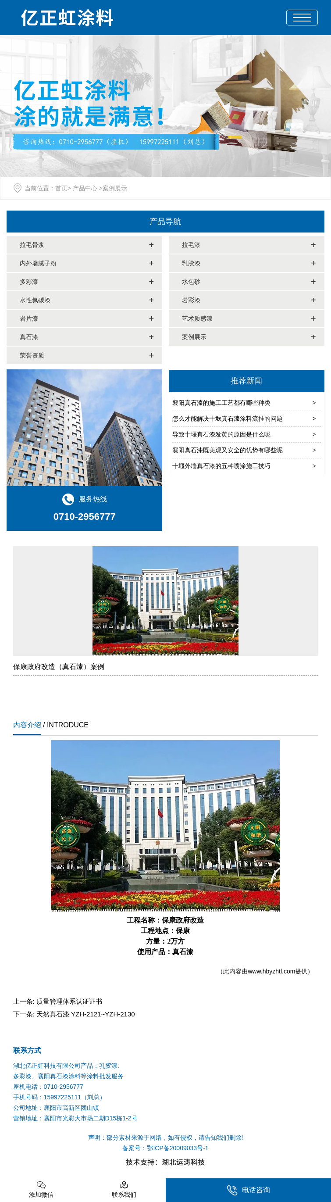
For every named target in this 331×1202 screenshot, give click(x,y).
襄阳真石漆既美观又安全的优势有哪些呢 (227, 450)
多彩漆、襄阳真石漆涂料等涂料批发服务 (68, 1076)
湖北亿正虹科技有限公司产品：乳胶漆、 (68, 1065)
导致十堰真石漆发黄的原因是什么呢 (221, 434)
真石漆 (29, 336)
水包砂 (191, 281)
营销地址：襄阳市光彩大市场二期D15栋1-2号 (75, 1118)
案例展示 (194, 336)
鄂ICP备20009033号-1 (177, 1148)
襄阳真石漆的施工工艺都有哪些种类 (221, 402)
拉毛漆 (191, 244)
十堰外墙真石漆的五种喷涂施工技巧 (221, 465)
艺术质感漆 (197, 318)
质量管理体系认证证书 (69, 1001)
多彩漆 (29, 281)
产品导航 (165, 221)
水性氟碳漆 (35, 300)
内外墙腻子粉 (38, 263)
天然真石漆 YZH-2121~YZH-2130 (85, 1014)
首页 (61, 188)
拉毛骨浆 (32, 244)
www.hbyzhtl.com (271, 971)
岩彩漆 (191, 300)
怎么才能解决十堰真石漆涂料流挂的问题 (227, 418)
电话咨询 (248, 1190)
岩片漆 (29, 318)
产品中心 (85, 188)
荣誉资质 (32, 355)
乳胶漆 (191, 263)
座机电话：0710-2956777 (48, 1086)
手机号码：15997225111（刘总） (59, 1097)
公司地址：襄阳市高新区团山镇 (56, 1107)
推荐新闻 (246, 380)
